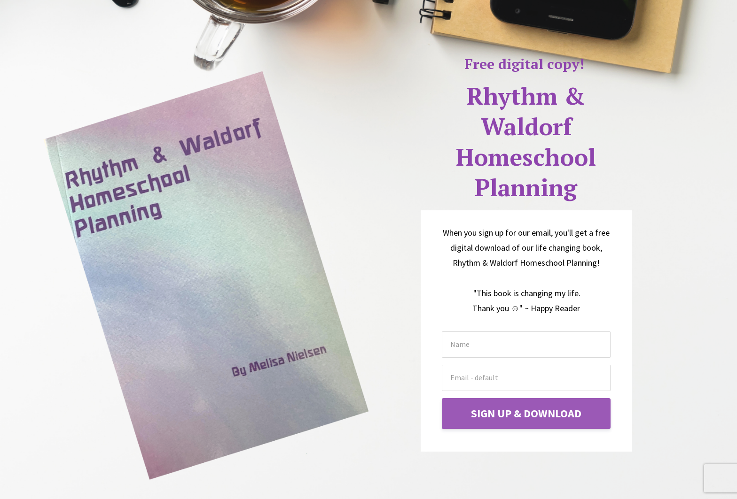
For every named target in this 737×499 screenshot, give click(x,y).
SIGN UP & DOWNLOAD (526, 413)
